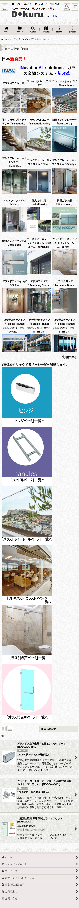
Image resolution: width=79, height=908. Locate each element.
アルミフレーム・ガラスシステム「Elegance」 (14, 162)
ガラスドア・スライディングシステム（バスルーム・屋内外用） (39, 243)
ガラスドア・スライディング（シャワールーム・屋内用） (64, 243)
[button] (4, 7)
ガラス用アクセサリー (14, 83)
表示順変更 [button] (48, 729)
